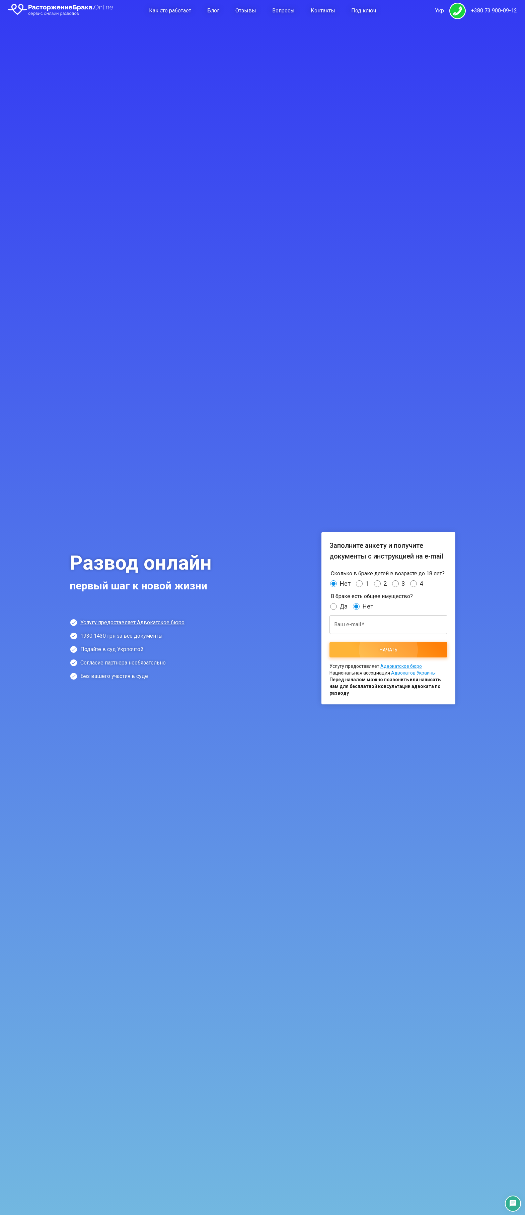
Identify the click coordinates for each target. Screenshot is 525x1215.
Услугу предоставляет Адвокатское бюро (132, 622)
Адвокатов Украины (413, 673)
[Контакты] (513, 1204)
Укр (439, 10)
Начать (388, 649)
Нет (345, 584)
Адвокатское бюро (401, 666)
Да (344, 606)
